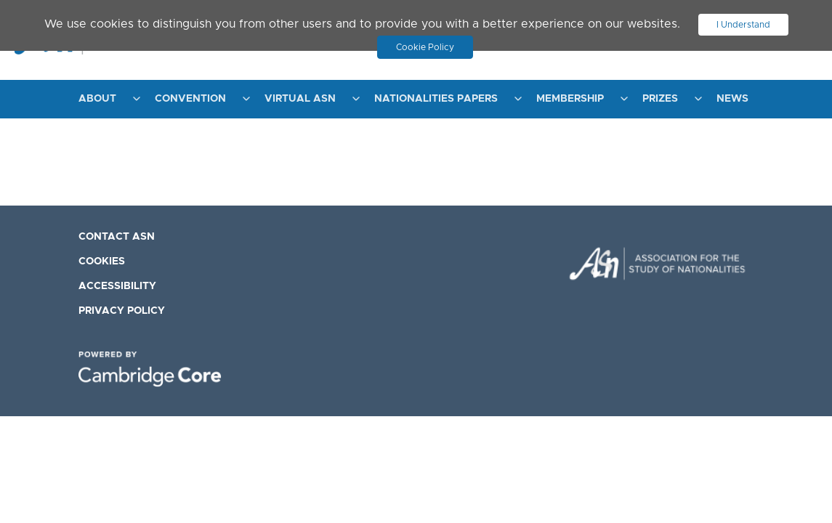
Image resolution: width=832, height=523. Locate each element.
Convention (190, 99)
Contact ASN (116, 237)
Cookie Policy (425, 47)
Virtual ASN (300, 99)
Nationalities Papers (436, 99)
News (732, 99)
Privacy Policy (121, 311)
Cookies (101, 261)
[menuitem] (106, 99)
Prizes (660, 99)
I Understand (743, 24)
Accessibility (117, 286)
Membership (570, 99)
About (97, 99)
